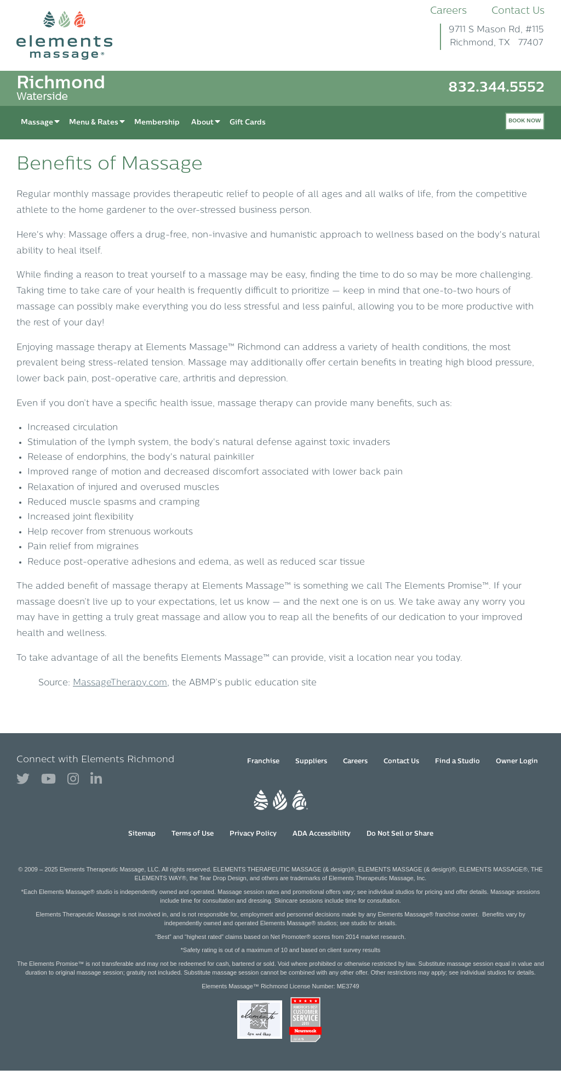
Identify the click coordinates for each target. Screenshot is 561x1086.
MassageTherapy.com (120, 683)
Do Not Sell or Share (400, 834)
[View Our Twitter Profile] (23, 779)
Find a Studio (457, 761)
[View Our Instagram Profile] (73, 779)
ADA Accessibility (322, 834)
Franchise (263, 761)
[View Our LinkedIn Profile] (96, 779)
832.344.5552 (496, 88)
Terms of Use (192, 834)
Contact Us (518, 11)
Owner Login (517, 761)
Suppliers (311, 761)
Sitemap (142, 834)
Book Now (524, 121)
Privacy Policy (253, 834)
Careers (448, 11)
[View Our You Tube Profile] (48, 779)
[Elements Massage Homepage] (72, 35)
